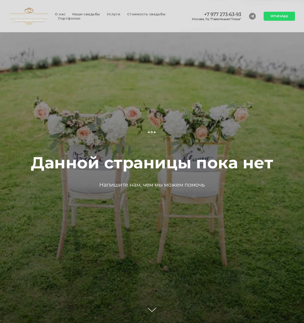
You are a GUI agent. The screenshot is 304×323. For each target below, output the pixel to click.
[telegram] (252, 16)
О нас (60, 14)
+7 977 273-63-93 (222, 14)
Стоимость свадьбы (146, 14)
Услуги (113, 14)
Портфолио (69, 18)
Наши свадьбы (86, 14)
